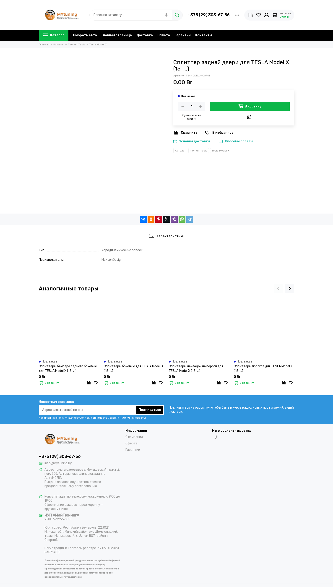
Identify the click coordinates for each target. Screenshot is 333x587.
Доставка (144, 35)
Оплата (163, 35)
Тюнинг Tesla (198, 150)
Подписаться (150, 410)
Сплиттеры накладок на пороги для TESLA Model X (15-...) (196, 368)
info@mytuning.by (58, 463)
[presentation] (278, 288)
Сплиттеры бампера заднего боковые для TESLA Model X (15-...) (68, 368)
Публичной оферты (133, 417)
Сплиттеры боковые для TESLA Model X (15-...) (133, 368)
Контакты (203, 35)
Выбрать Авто (85, 35)
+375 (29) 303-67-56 (209, 14)
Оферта (131, 443)
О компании (134, 437)
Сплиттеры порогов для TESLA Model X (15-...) (263, 368)
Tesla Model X (220, 150)
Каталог (53, 35)
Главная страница (116, 35)
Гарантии (182, 35)
